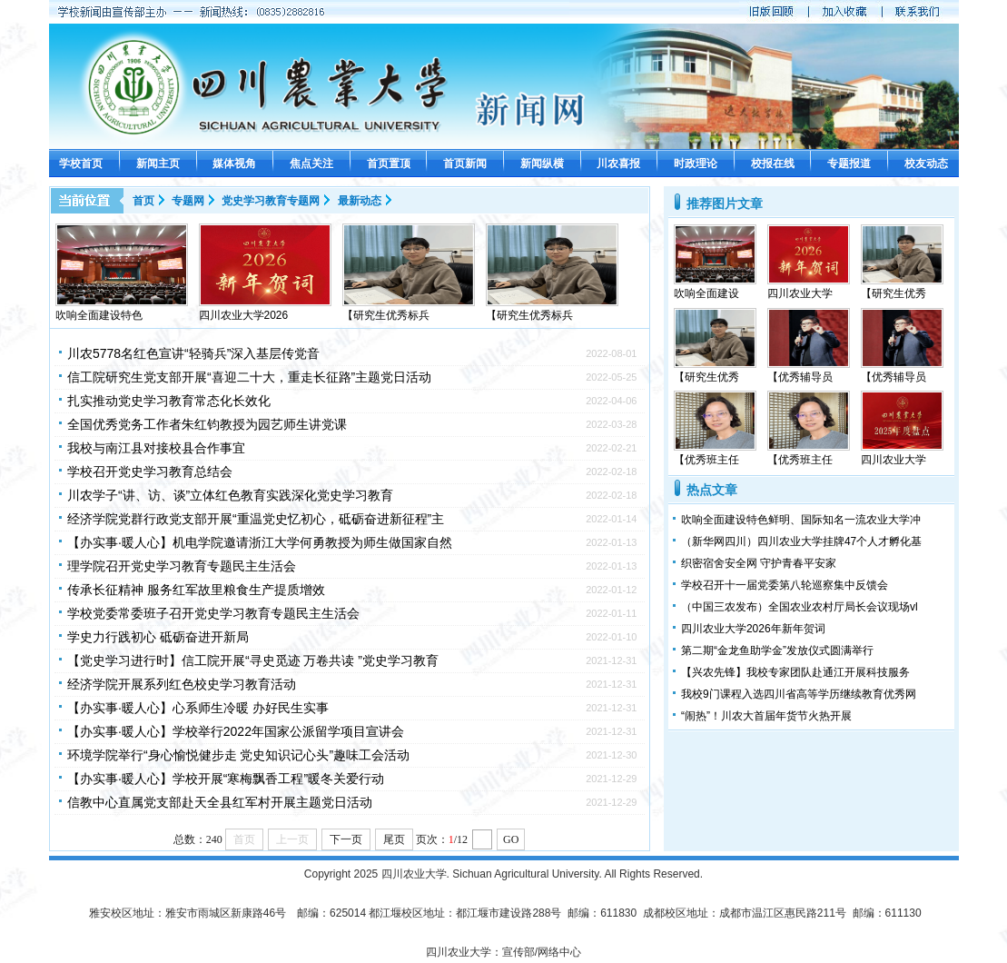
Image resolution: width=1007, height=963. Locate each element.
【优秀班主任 (706, 459)
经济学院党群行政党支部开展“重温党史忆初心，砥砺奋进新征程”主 (255, 518)
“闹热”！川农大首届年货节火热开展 (766, 716)
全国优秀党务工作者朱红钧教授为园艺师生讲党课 (207, 424)
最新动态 (359, 200)
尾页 (394, 839)
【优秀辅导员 (800, 377)
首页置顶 (388, 163)
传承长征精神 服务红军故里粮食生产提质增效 (196, 589)
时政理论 (695, 163)
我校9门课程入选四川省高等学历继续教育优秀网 (798, 694)
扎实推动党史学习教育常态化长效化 (169, 400)
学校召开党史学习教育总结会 (149, 471)
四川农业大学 (800, 293)
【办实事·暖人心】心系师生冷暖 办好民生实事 (198, 707)
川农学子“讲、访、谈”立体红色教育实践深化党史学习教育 (230, 495)
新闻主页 (158, 163)
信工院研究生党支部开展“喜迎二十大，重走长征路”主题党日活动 (249, 377)
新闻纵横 (542, 163)
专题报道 (849, 163)
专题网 (188, 200)
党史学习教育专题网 (271, 200)
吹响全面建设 (706, 293)
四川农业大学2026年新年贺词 (753, 628)
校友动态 (926, 163)
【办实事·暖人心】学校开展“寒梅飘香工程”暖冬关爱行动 (225, 778)
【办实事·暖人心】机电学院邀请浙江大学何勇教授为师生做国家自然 (259, 542)
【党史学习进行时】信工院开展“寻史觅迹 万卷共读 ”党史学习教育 (253, 660)
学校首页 (81, 163)
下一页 (346, 839)
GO (510, 839)
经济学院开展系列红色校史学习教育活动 (181, 684)
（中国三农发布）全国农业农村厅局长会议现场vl (799, 607)
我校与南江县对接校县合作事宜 (156, 448)
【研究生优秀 (893, 293)
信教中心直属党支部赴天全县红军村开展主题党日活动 (219, 802)
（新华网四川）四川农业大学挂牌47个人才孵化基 (801, 541)
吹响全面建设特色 (99, 315)
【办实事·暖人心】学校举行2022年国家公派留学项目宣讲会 (235, 731)
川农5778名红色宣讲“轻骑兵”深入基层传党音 (193, 353)
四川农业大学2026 (244, 315)
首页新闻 (465, 163)
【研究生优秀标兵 (385, 315)
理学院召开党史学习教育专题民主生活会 (181, 566)
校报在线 (773, 163)
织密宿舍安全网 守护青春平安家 (758, 563)
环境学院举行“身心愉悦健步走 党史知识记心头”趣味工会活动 (238, 755)
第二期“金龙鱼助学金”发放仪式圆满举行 (777, 650)
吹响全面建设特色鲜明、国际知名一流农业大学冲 (801, 519)
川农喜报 (618, 163)
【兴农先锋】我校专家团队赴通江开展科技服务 (795, 672)
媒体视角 (234, 163)
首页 (143, 200)
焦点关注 (311, 163)
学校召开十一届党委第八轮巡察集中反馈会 (784, 585)
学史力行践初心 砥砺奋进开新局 (158, 637)
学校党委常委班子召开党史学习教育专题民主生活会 (213, 613)
